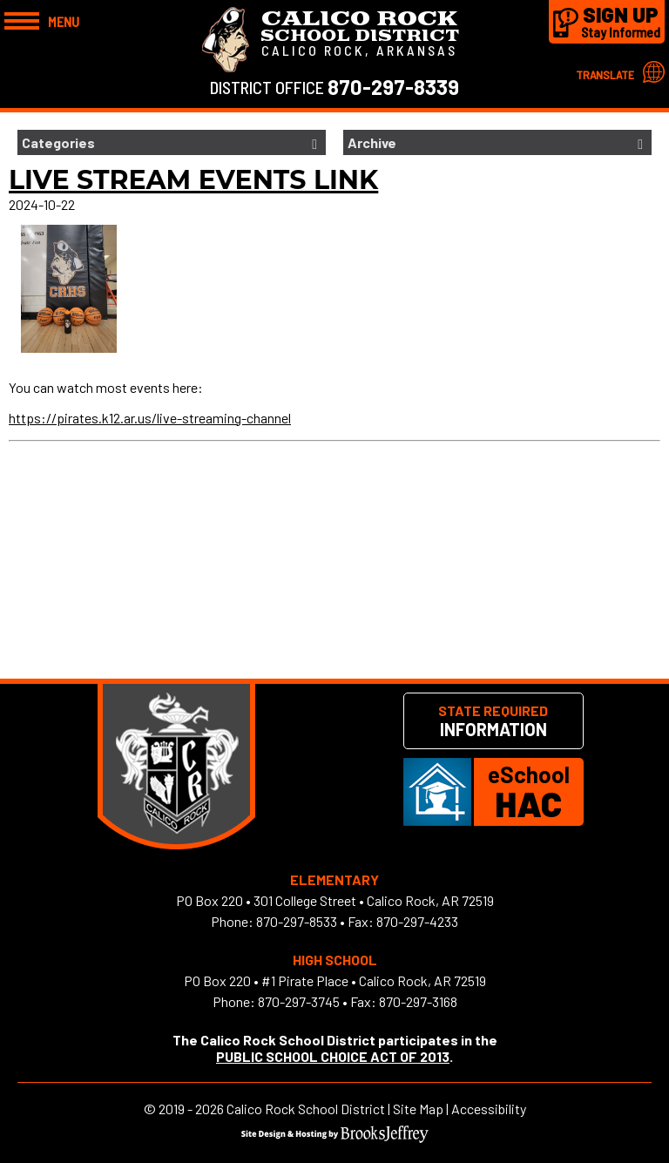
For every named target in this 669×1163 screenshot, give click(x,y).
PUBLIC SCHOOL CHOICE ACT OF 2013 (332, 1056)
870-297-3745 (299, 1001)
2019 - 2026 (191, 1108)
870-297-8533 (296, 921)
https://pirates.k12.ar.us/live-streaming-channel (150, 417)
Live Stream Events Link (193, 180)
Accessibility (488, 1108)
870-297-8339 (393, 86)
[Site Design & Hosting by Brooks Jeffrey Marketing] (335, 1137)
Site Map (418, 1108)
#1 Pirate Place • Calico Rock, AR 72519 (373, 980)
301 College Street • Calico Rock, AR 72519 (373, 900)
